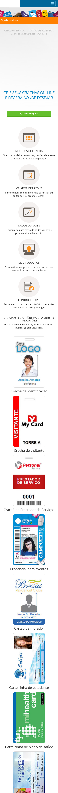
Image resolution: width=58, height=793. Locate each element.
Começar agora (29, 113)
